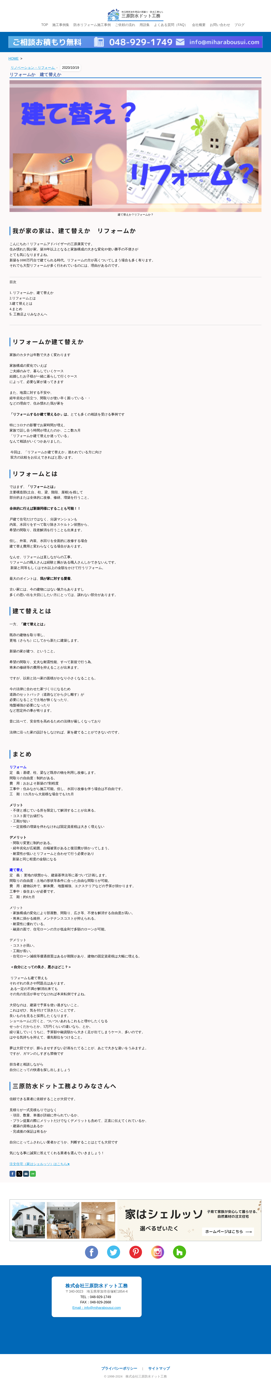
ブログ (239, 25)
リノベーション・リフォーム (33, 67)
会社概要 (199, 25)
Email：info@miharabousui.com (96, 1308)
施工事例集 (60, 25)
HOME (13, 58)
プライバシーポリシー (119, 1368)
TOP (44, 25)
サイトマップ (159, 1368)
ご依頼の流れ (125, 25)
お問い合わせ (220, 25)
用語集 (145, 25)
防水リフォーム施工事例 (92, 25)
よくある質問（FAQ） (171, 25)
